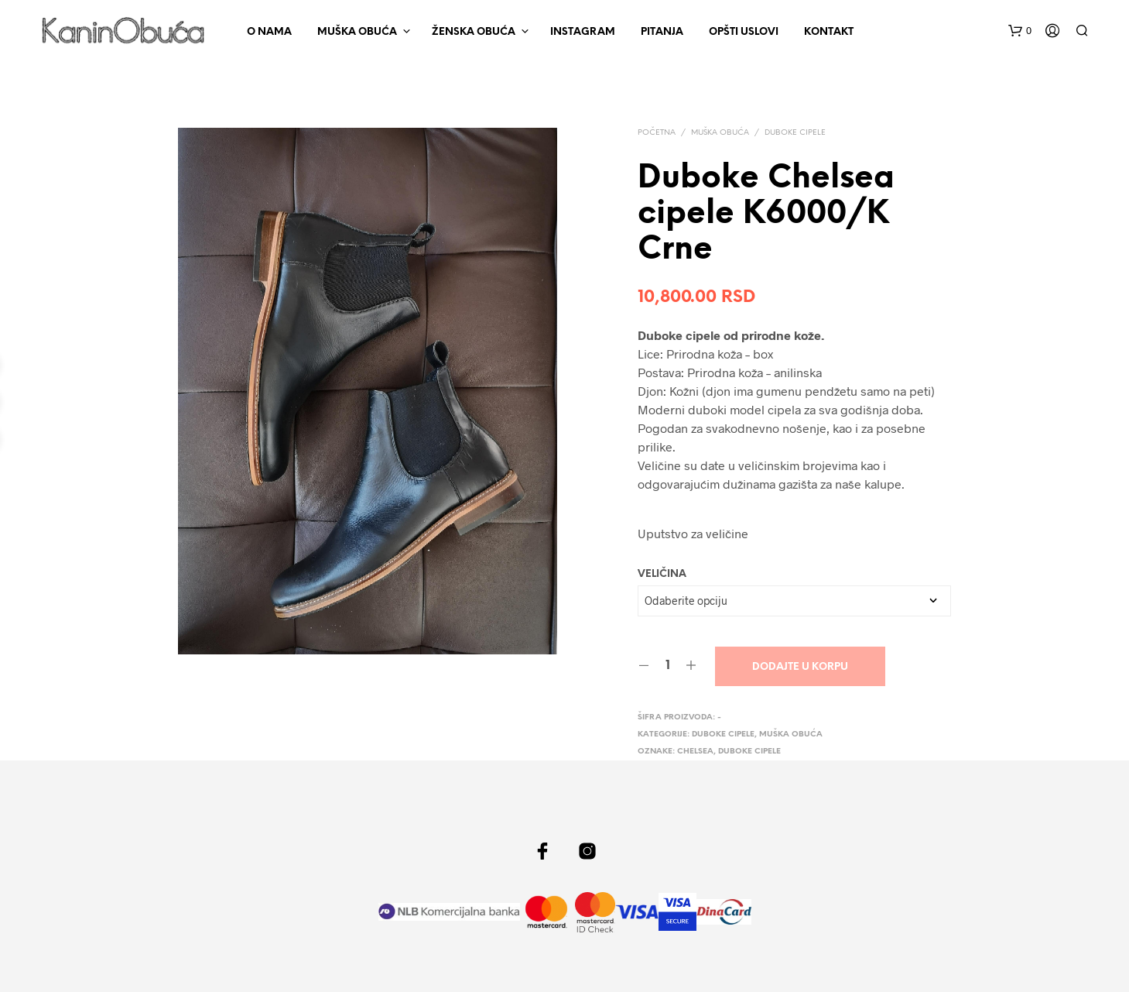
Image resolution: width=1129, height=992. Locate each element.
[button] (1019, 31)
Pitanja (662, 32)
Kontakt (829, 32)
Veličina (662, 574)
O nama (269, 32)
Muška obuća (357, 32)
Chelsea (695, 751)
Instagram (582, 32)
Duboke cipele (795, 133)
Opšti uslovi (743, 32)
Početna (657, 133)
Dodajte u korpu (800, 667)
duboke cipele (749, 751)
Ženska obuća (473, 32)
